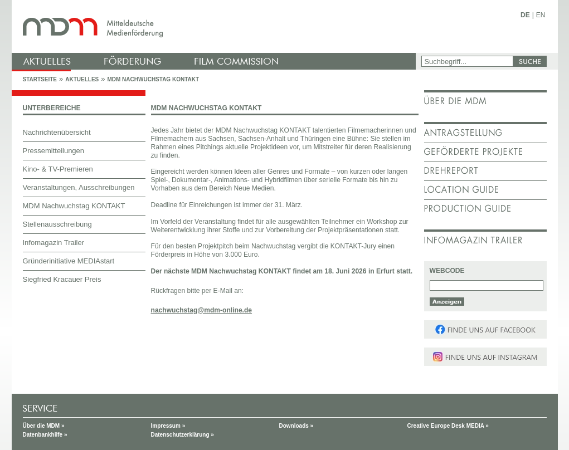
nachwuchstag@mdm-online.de (201, 310)
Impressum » (168, 426)
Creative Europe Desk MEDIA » (448, 426)
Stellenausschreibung (57, 224)
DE (525, 15)
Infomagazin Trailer (54, 242)
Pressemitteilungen (54, 150)
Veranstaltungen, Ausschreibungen (79, 187)
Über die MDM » (44, 426)
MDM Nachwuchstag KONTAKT (153, 79)
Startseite (40, 79)
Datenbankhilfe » (45, 435)
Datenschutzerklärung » (182, 435)
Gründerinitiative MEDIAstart (69, 261)
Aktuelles (82, 79)
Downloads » (296, 426)
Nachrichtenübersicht (57, 132)
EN (541, 15)
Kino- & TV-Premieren (58, 169)
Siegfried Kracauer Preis (62, 279)
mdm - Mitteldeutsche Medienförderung (215, 26)
